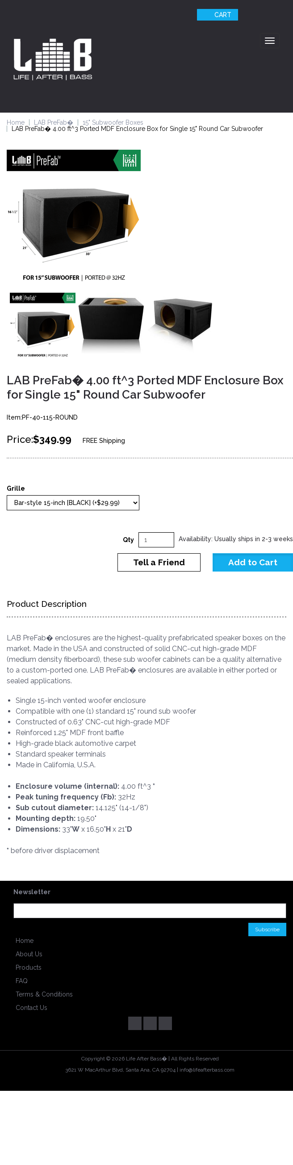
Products (29, 967)
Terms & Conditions (44, 994)
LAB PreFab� (53, 122)
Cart (216, 15)
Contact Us (31, 1007)
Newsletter (31, 892)
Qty (128, 539)
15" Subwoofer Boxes (113, 122)
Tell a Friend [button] (159, 562)
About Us (29, 954)
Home (16, 122)
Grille (16, 488)
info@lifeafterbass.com (207, 1070)
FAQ (22, 980)
